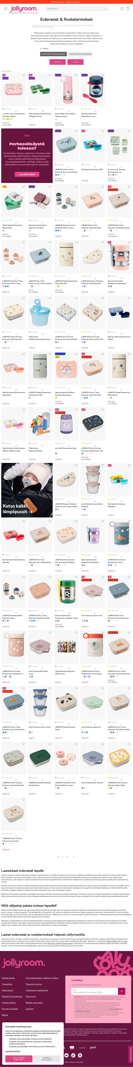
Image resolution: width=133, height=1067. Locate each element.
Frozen (124, 941)
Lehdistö (30, 1009)
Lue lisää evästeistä (13, 1051)
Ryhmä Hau (116, 941)
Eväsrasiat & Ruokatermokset (44, 27)
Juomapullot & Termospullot (80, 54)
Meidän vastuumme (34, 1002)
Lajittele (75, 62)
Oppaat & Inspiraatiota (12, 996)
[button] (5, 9)
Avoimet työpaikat (10, 1009)
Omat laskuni (7, 990)
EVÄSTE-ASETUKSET (47, 1059)
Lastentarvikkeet (38, 25)
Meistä (5, 1015)
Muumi (109, 941)
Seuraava (74, 857)
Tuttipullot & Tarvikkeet (70, 25)
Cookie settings (9, 1002)
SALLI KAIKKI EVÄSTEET (19, 1059)
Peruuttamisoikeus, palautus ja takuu (42, 978)
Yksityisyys (31, 996)
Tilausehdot (7, 984)
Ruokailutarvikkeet (86, 25)
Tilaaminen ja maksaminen (37, 990)
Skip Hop (50, 944)
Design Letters (68, 944)
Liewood (58, 944)
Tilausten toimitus (34, 984)
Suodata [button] (57, 62)
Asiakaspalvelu (8, 978)
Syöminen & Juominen (53, 25)
